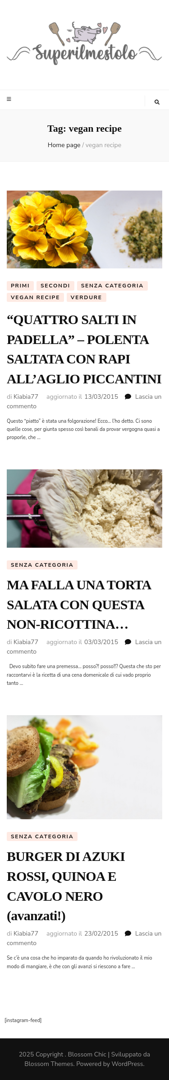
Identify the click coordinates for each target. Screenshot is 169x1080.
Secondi (55, 285)
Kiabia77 (26, 396)
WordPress (127, 1064)
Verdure (86, 297)
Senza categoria (112, 285)
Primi (20, 285)
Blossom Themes (48, 1064)
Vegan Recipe (35, 297)
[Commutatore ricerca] (157, 102)
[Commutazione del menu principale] (10, 99)
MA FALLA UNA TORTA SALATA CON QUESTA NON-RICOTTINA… (79, 604)
